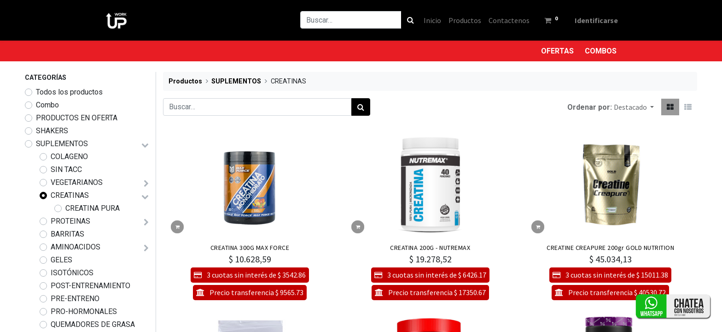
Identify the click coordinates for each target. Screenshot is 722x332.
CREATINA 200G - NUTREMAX (430, 247)
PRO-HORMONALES (84, 311)
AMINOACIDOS (75, 247)
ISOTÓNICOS (72, 272)
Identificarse (591, 20)
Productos (185, 81)
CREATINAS (70, 195)
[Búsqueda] (405, 20)
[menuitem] (427, 20)
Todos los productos (69, 92)
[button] (634, 107)
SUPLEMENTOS (62, 143)
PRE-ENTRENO (75, 298)
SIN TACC (66, 169)
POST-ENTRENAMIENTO (90, 285)
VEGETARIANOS (77, 182)
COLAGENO (69, 156)
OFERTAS (557, 51)
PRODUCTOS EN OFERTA (76, 117)
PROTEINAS (70, 221)
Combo (47, 105)
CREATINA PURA (92, 208)
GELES (61, 259)
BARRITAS (67, 234)
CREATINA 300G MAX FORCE (250, 247)
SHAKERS (52, 130)
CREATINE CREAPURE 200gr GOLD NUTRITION (610, 247)
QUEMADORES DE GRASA (93, 324)
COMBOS (601, 51)
